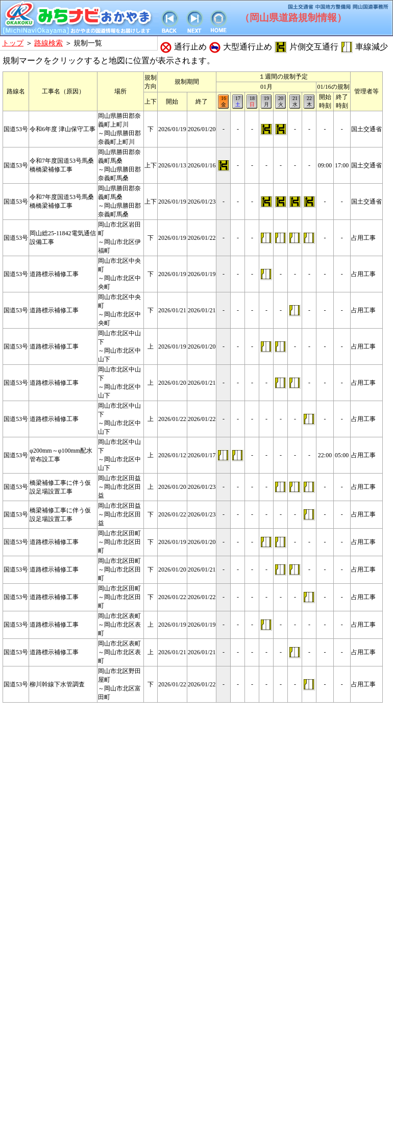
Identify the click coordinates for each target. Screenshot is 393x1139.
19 (266, 101)
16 (223, 101)
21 (294, 101)
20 (280, 101)
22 (309, 101)
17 (237, 101)
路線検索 (48, 43)
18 (251, 101)
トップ (12, 43)
